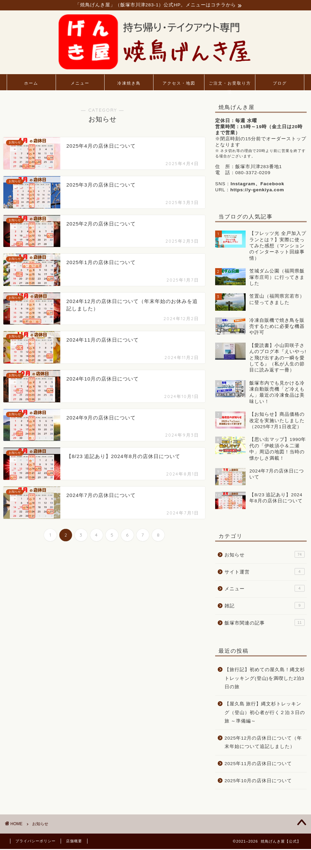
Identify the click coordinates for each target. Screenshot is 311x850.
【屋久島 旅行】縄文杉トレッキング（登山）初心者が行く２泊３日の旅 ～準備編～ (265, 713)
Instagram (243, 184)
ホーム (31, 84)
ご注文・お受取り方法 (230, 86)
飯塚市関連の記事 (265, 623)
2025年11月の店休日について (258, 764)
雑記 (265, 606)
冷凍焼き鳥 (129, 84)
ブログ (280, 84)
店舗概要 (74, 842)
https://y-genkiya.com (257, 190)
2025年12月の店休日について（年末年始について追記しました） (263, 743)
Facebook (272, 184)
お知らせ (265, 555)
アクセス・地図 (179, 84)
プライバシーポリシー (35, 842)
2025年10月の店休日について (258, 781)
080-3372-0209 (252, 173)
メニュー (80, 84)
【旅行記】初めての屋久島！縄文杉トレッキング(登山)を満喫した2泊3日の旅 (265, 679)
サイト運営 (265, 572)
